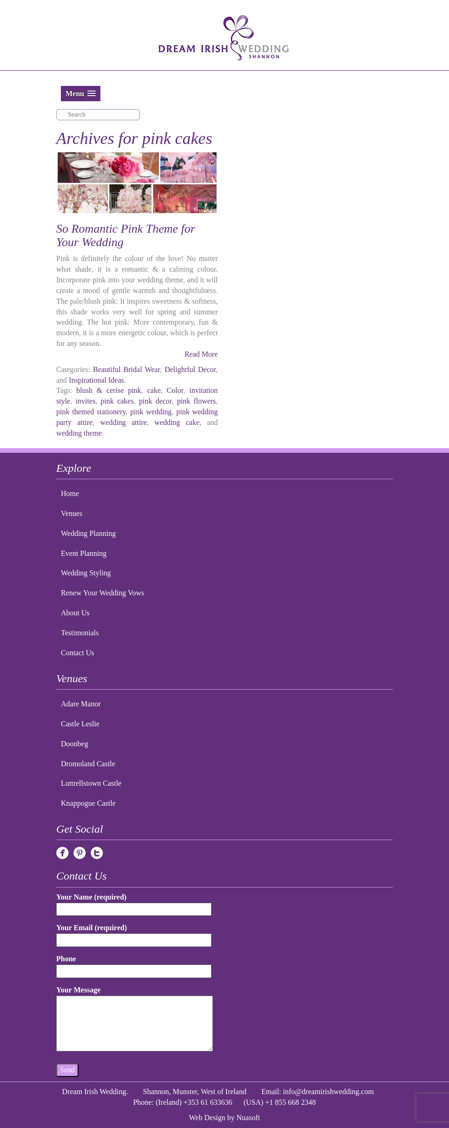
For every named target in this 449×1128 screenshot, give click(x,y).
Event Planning (83, 553)
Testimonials (80, 633)
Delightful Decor (190, 369)
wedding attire (123, 422)
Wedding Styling (86, 573)
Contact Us (77, 653)
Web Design (207, 1117)
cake (153, 390)
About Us (75, 613)
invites (85, 401)
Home (70, 493)
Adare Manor (81, 704)
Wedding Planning (88, 533)
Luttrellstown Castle (91, 783)
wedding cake (176, 422)
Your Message (134, 1019)
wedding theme (79, 433)
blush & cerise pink (108, 390)
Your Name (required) (133, 903)
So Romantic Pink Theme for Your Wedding (125, 235)
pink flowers (196, 401)
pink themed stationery (90, 412)
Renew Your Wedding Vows (102, 593)
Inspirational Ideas (96, 380)
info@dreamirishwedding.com (328, 1091)
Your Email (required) (133, 934)
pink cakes (116, 401)
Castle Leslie (80, 724)
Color (175, 390)
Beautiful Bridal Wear (126, 369)
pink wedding (151, 412)
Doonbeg (74, 744)
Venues (71, 513)
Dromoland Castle (88, 764)
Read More (201, 354)
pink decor (155, 401)
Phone (133, 965)
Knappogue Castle (88, 803)
